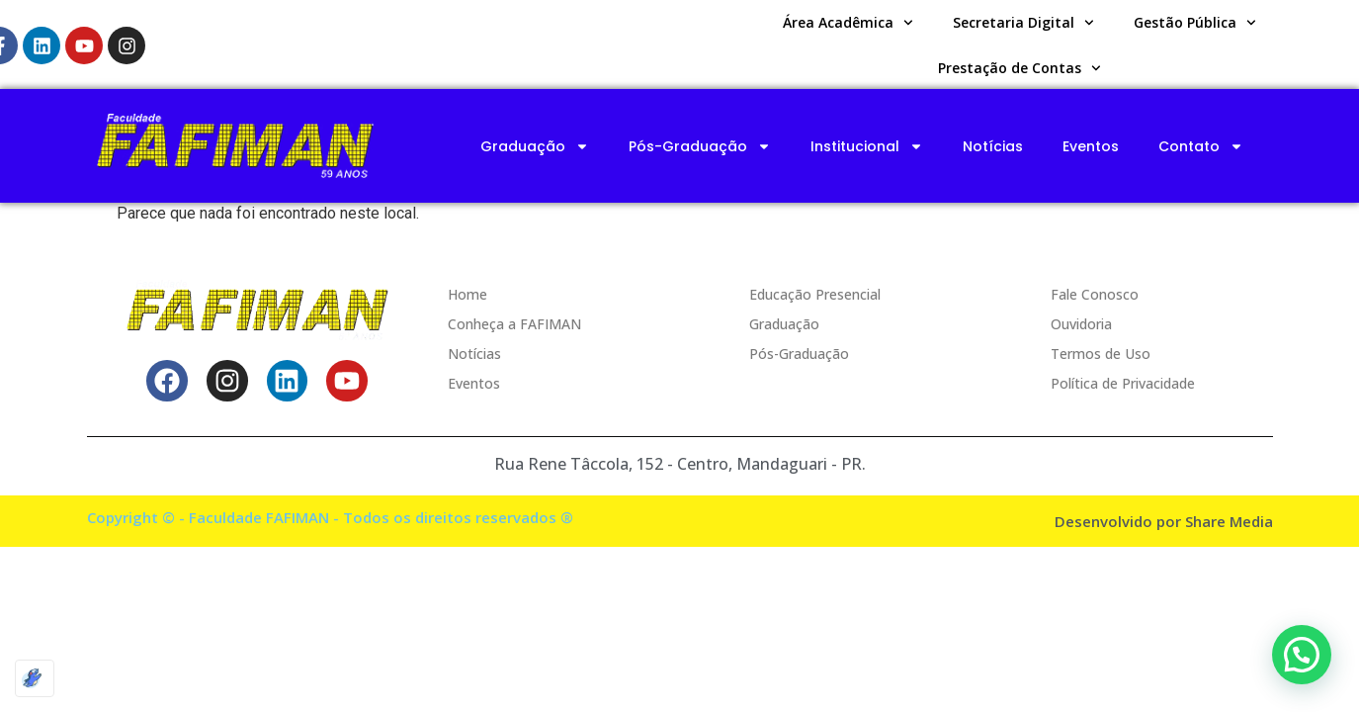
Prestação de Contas (1019, 68)
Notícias (993, 146)
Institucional (866, 146)
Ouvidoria (1081, 323)
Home (467, 294)
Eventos (1090, 146)
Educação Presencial (815, 294)
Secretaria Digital (1023, 23)
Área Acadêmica (848, 23)
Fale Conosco (1095, 294)
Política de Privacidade (1123, 383)
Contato (1200, 146)
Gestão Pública (1195, 23)
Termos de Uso (1100, 353)
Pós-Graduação (700, 146)
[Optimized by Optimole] (34, 678)
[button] (1301, 654)
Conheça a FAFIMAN (514, 323)
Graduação (534, 146)
